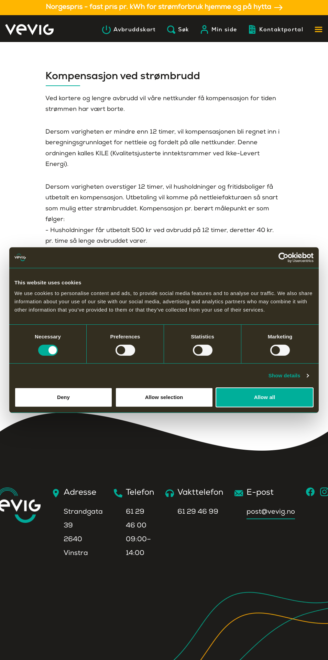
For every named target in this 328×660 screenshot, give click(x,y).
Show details (284, 375)
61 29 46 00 (136, 519)
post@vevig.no (271, 512)
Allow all (264, 397)
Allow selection (164, 397)
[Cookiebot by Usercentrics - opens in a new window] (283, 257)
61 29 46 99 (197, 512)
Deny (63, 397)
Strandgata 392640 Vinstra (83, 533)
